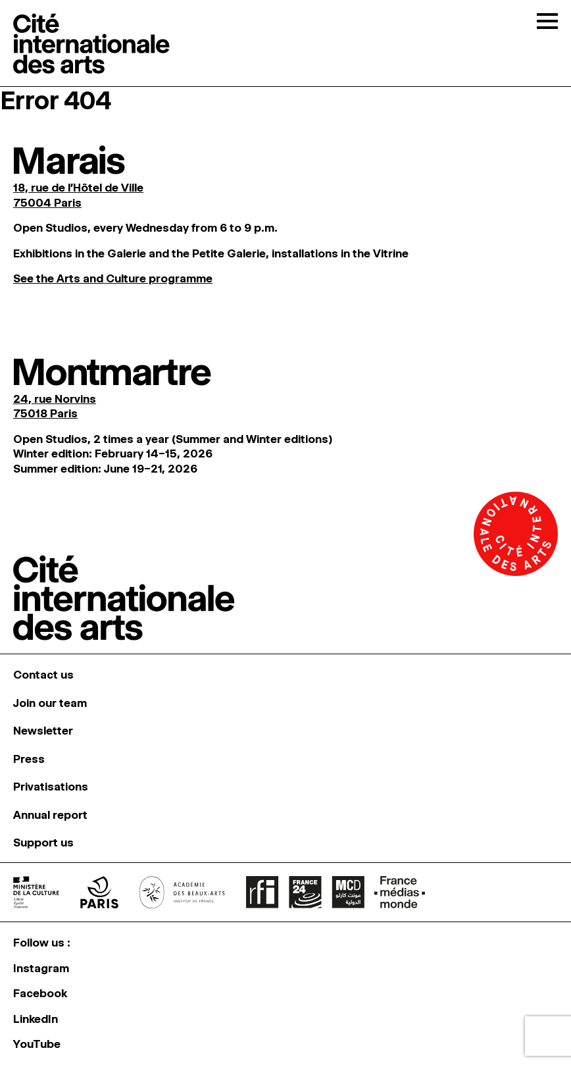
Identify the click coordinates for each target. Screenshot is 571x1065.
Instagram (41, 968)
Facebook (40, 993)
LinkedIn (35, 1019)
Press (29, 759)
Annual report (50, 814)
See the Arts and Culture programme (112, 278)
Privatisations (50, 786)
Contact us (43, 674)
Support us (43, 842)
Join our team (50, 703)
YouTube (37, 1044)
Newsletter (43, 730)
